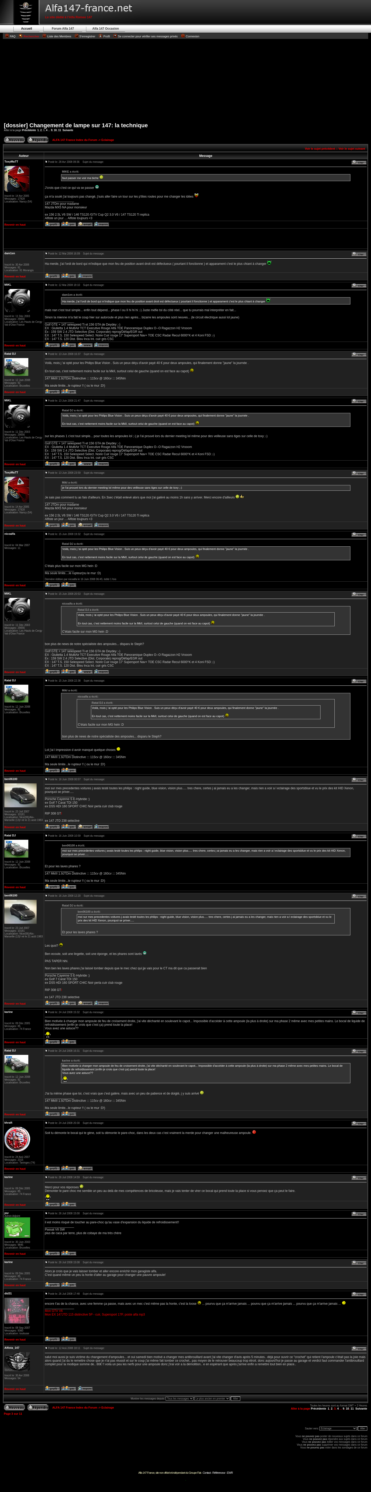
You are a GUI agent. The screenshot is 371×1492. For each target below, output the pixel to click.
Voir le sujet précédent (320, 148)
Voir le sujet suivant (352, 148)
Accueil (26, 28)
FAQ (12, 36)
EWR (230, 1472)
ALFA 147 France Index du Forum (74, 139)
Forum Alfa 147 (63, 28)
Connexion (190, 36)
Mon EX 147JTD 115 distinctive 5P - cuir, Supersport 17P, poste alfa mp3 (95, 1314)
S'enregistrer (87, 36)
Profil (106, 36)
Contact (207, 1472)
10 (55, 130)
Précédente (29, 130)
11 (59, 130)
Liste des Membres (57, 36)
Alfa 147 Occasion (105, 28)
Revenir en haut (15, 224)
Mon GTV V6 (54, 1311)
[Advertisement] (185, 80)
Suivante (67, 130)
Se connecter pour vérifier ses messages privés (146, 36)
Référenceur (218, 1472)
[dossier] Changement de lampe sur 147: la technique (76, 125)
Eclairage (108, 139)
